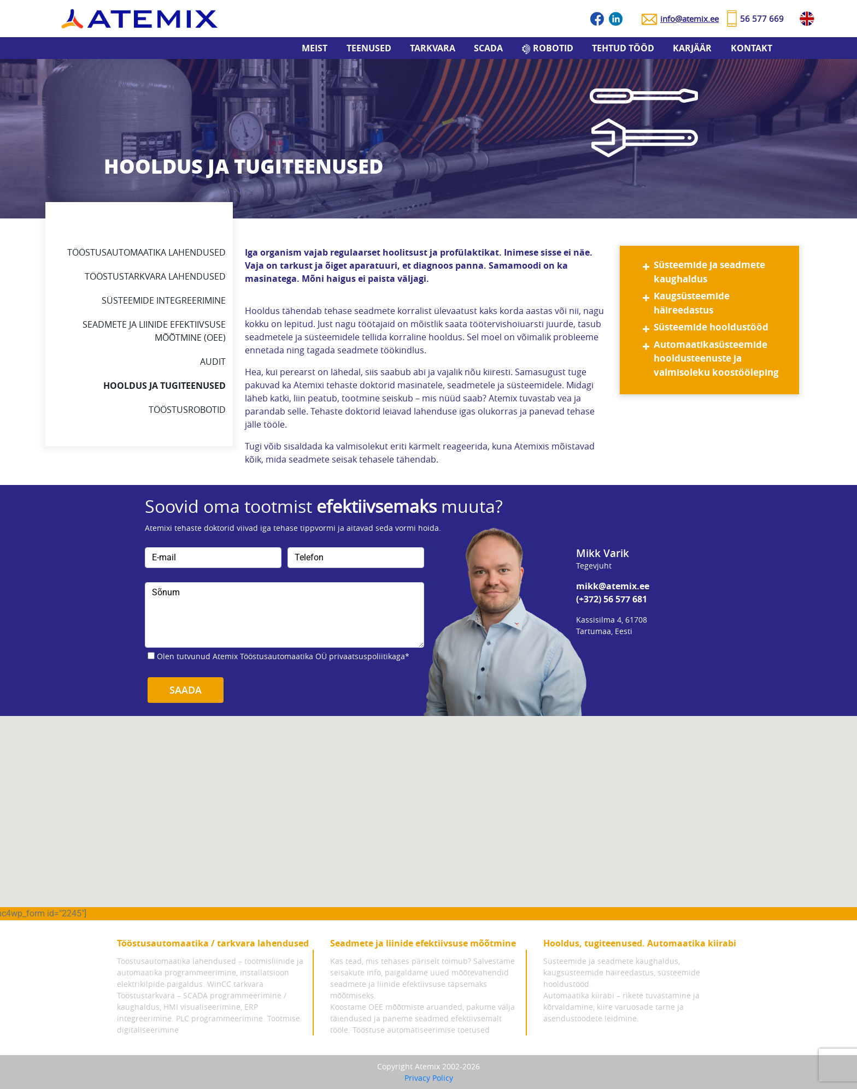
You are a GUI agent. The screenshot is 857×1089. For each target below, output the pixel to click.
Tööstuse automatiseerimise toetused (421, 1030)
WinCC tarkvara (235, 984)
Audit (213, 362)
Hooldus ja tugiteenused (164, 386)
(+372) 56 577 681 (611, 599)
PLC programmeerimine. (220, 1018)
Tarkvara (432, 48)
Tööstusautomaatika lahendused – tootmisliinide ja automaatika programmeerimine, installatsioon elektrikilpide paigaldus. (210, 972)
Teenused (369, 48)
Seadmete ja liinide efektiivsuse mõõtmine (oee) (154, 331)
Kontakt (751, 48)
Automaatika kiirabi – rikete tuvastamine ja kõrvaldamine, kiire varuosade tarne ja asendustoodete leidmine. (621, 1006)
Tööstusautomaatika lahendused (146, 252)
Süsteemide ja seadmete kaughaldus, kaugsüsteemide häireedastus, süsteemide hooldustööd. (621, 972)
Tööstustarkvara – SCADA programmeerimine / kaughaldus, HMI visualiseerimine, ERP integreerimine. (201, 1006)
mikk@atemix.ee (612, 586)
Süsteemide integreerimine (164, 300)
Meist (314, 48)
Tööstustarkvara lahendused (155, 276)
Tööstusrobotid (187, 410)
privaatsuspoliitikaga (367, 656)
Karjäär (692, 48)
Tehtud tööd (623, 48)
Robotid (553, 48)
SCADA (488, 48)
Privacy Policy (428, 1078)
